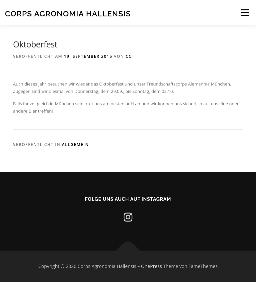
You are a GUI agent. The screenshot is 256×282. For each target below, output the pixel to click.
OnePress (151, 266)
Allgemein (75, 144)
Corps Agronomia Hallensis (68, 13)
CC (129, 56)
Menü (245, 12)
